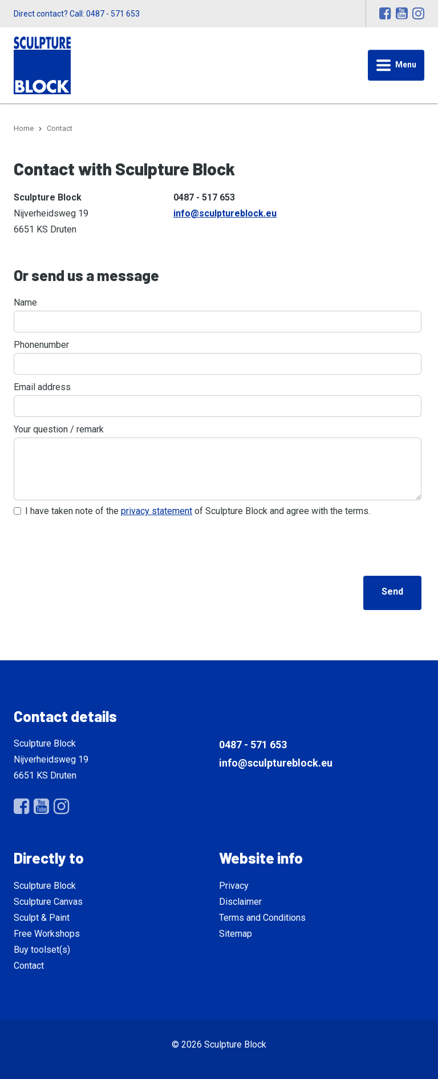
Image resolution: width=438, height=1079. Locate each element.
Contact (29, 965)
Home (24, 128)
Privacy (234, 885)
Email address (42, 387)
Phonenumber (41, 344)
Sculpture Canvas (48, 901)
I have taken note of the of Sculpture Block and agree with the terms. (197, 511)
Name (25, 302)
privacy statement (156, 511)
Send (392, 591)
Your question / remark (59, 429)
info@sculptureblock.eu (225, 213)
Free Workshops (47, 933)
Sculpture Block (45, 885)
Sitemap (235, 933)
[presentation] (100, 544)
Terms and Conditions (262, 917)
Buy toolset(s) (42, 949)
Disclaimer (240, 901)
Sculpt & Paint (42, 917)
